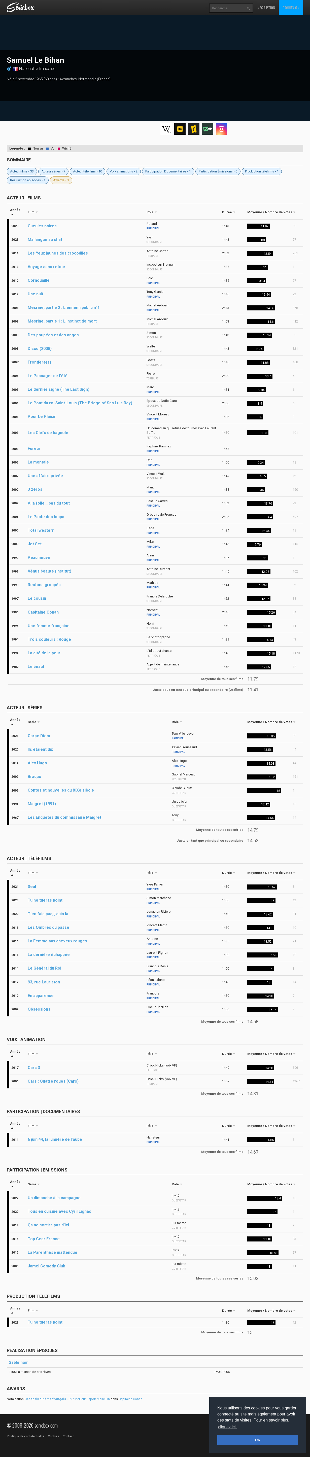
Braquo (34, 776)
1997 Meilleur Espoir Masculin (67, 1399)
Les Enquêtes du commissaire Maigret (64, 817)
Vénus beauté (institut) (49, 571)
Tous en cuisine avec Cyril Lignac (59, 1211)
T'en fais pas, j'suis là (48, 914)
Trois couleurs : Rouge (49, 639)
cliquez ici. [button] (227, 1427)
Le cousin (37, 598)
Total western (41, 530)
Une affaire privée (45, 476)
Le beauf (36, 666)
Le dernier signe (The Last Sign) (58, 389)
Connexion (291, 7)
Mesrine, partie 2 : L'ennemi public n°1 (64, 307)
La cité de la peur (44, 653)
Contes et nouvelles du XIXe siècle (61, 790)
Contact (68, 1436)
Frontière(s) (39, 362)
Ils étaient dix (40, 749)
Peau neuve (39, 557)
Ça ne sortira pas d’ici (48, 1225)
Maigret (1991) (42, 804)
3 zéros (35, 489)
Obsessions (39, 1009)
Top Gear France (44, 1239)
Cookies (53, 1436)
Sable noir (18, 1362)
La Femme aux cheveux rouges (57, 941)
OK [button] (257, 1440)
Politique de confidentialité (25, 1436)
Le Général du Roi (44, 968)
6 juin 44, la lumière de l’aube (55, 1139)
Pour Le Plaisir (42, 416)
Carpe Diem (39, 736)
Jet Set (35, 544)
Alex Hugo (37, 763)
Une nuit (35, 294)
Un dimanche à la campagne (54, 1198)
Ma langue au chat (45, 239)
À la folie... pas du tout (49, 503)
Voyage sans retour (46, 267)
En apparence (41, 995)
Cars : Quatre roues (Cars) (53, 1081)
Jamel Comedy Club (46, 1266)
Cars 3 (34, 1067)
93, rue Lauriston (44, 982)
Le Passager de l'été (47, 376)
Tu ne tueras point (45, 900)
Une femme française (49, 626)
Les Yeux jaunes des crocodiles (58, 253)
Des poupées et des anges (53, 335)
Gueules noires (42, 226)
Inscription (266, 7)
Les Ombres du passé (48, 927)
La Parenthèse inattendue (52, 1252)
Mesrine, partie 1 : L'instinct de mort (62, 321)
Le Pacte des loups (46, 517)
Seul (32, 886)
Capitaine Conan (43, 612)
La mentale (38, 462)
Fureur (34, 448)
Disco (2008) (40, 348)
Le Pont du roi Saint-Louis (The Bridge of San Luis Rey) (80, 403)
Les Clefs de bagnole (48, 433)
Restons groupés (44, 585)
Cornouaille (39, 280)
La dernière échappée (49, 954)
